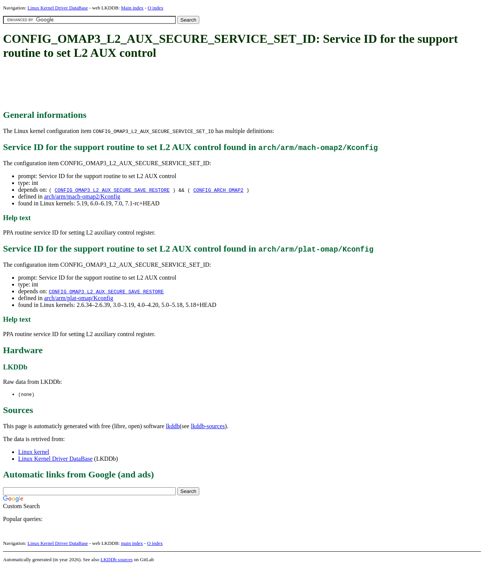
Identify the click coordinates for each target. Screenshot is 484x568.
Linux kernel (33, 452)
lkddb (173, 426)
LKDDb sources (117, 560)
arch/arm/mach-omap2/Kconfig (82, 196)
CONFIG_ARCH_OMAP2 (218, 189)
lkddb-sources (208, 426)
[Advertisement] (140, 85)
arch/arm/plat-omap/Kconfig (78, 298)
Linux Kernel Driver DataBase (58, 8)
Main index (132, 8)
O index (155, 8)
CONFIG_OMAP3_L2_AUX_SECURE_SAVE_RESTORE (111, 189)
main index (132, 543)
